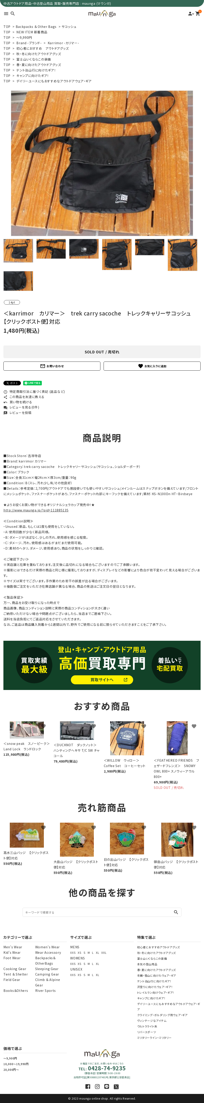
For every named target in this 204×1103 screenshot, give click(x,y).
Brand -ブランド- (29, 43)
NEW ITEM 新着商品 (31, 32)
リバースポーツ (146, 1032)
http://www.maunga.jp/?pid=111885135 (36, 510)
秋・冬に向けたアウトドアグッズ (38, 53)
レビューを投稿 (17, 412)
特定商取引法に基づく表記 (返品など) (34, 391)
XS (79, 952)
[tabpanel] (102, 163)
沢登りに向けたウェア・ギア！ (155, 987)
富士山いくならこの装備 (33, 59)
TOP (6, 26)
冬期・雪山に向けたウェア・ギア (156, 975)
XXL (103, 952)
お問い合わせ (52, 366)
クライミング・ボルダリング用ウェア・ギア (162, 1015)
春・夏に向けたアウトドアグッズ (38, 64)
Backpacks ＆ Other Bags (36, 26)
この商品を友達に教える (23, 396)
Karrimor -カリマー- (63, 43)
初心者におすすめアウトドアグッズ (158, 947)
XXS (72, 952)
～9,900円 (10, 1058)
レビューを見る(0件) (21, 407)
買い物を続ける (17, 402)
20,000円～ (11, 1069)
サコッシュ (69, 26)
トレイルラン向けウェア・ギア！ (155, 992)
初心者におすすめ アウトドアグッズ (42, 48)
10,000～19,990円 (16, 1064)
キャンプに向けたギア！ (32, 75)
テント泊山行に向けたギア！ (36, 70)
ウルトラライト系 (147, 1026)
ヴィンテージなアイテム (152, 1020)
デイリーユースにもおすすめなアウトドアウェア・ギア (54, 81)
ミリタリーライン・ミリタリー (154, 1037)
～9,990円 (24, 37)
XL (97, 952)
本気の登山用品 (147, 964)
